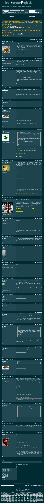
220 (30, 497)
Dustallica (5, 102)
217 (25, 497)
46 (3, 493)
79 (38, 493)
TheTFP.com (29, 22)
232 (6, 498)
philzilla (4, 305)
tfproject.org (12, 26)
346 (15, 501)
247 (28, 498)
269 (19, 499)
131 (22, 495)
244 (24, 498)
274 (27, 499)
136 (30, 495)
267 (16, 499)
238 (15, 498)
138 (33, 495)
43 (42, 492)
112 (36, 494)
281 (37, 499)
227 (40, 497)
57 (15, 493)
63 (21, 493)
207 (11, 497)
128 (18, 495)
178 (9, 496)
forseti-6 (4, 280)
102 (21, 494)
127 (16, 495)
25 (23, 492)
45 (2, 493)
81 (40, 493)
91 (8, 494)
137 (31, 495)
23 (21, 492)
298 (21, 500)
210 (15, 497)
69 (27, 493)
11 (8, 492)
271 (22, 499)
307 (34, 500)
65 (23, 493)
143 (40, 495)
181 (13, 496)
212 (18, 497)
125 (13, 495)
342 (9, 501)
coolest (5, 462)
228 (42, 497)
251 (34, 498)
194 (33, 496)
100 (18, 494)
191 (28, 496)
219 (28, 497)
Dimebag (5, 264)
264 (12, 499)
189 (25, 496)
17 (14, 492)
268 (18, 499)
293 (13, 500)
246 (27, 498)
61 (19, 493)
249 (31, 498)
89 (6, 494)
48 (5, 493)
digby (3, 60)
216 (24, 497)
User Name (27, 10)
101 (20, 494)
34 (32, 492)
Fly (3, 131)
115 (41, 494)
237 (13, 498)
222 (33, 497)
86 (3, 494)
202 (3, 497)
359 (34, 501)
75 (34, 493)
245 (25, 498)
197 (37, 496)
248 (30, 498)
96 (14, 494)
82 (41, 493)
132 (24, 495)
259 (5, 499)
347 (16, 501)
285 (2, 500)
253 (37, 498)
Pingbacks (3, 477)
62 (20, 493)
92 (9, 494)
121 (8, 495)
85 (2, 494)
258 (3, 499)
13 (10, 492)
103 (23, 494)
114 (39, 494)
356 (30, 501)
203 (5, 497)
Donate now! (11, 16)
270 (21, 499)
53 (10, 493)
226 (39, 497)
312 (42, 500)
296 (18, 500)
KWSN (4, 71)
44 (1, 493)
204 (6, 497)
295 (16, 500)
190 (27, 496)
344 (12, 501)
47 (4, 493)
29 (27, 492)
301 (25, 500)
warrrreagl (5, 43)
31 (29, 492)
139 (34, 495)
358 (33, 501)
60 (18, 493)
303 (28, 500)
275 (28, 499)
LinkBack (32, 39)
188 (24, 496)
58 (16, 493)
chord (3, 462)
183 (16, 496)
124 (12, 495)
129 (19, 495)
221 (31, 497)
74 (33, 493)
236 (12, 498)
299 (22, 500)
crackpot (4, 220)
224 (36, 497)
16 (13, 492)
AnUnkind (5, 379)
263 (11, 499)
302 (27, 500)
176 (6, 496)
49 (6, 493)
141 (37, 495)
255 (40, 498)
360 (36, 501)
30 (28, 492)
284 (42, 499)
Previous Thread (19, 464)
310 (39, 500)
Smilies (3, 473)
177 (8, 496)
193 (31, 496)
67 (25, 493)
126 (15, 495)
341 (8, 501)
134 (27, 495)
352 (24, 501)
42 (41, 492)
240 (18, 498)
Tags (3, 460)
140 (36, 495)
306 (33, 500)
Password (26, 12)
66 (24, 493)
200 (42, 496)
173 (2, 496)
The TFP (20, 34)
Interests (22, 10)
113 (38, 494)
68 (26, 493)
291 (11, 500)
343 (11, 501)
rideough (4, 314)
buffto (3, 426)
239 (16, 498)
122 (9, 495)
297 (19, 500)
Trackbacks (4, 476)
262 (9, 499)
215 (22, 497)
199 (40, 496)
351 (22, 501)
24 (22, 492)
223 (34, 497)
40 (39, 492)
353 (25, 501)
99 (17, 494)
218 (27, 497)
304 (30, 500)
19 (16, 492)
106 (27, 494)
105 (26, 494)
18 (15, 492)
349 (19, 501)
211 (16, 497)
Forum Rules (4, 479)
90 (7, 494)
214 (21, 497)
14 (11, 492)
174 (3, 496)
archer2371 (5, 434)
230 (3, 498)
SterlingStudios (19, 156)
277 (31, 499)
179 (11, 496)
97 (15, 494)
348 (18, 501)
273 (25, 499)
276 (30, 499)
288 (6, 500)
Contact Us (27, 485)
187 (22, 496)
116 (42, 494)
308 (36, 500)
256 (42, 498)
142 (39, 495)
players (10, 462)
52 (9, 493)
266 (15, 499)
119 (5, 495)
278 (33, 499)
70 (28, 493)
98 (16, 494)
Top (42, 485)
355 (28, 501)
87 (4, 494)
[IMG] (3, 474)
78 (37, 493)
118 (3, 495)
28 (26, 492)
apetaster (5, 90)
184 (18, 496)
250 (33, 498)
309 (37, 500)
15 (12, 492)
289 (8, 500)
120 (6, 495)
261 (8, 499)
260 (6, 499)
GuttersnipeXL (6, 162)
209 (13, 497)
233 (8, 498)
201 (2, 497)
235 (11, 498)
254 (39, 498)
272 (24, 499)
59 (17, 493)
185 (19, 496)
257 (2, 499)
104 (24, 494)
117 (2, 495)
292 (12, 500)
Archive (39, 485)
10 (7, 492)
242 (21, 498)
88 (5, 494)
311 (40, 500)
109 (32, 494)
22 (20, 492)
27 (25, 492)
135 (28, 495)
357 (31, 501)
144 (42, 495)
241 (19, 498)
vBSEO (25, 489)
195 (34, 496)
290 (9, 500)
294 (15, 500)
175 (5, 496)
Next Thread (25, 464)
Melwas (4, 405)
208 (12, 497)
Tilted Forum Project (33, 485)
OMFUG (4, 296)
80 (39, 493)
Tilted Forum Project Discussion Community (11, 10)
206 (9, 497)
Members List (32, 16)
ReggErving (5, 348)
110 (33, 494)
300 (24, 500)
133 (25, 495)
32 (30, 492)
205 (8, 497)
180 (12, 496)
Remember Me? (38, 11)
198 (39, 496)
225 (37, 497)
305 (31, 500)
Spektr (4, 247)
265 (13, 499)
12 (9, 492)
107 (29, 494)
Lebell (4, 200)
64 (22, 493)
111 (35, 494)
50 (7, 493)
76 (35, 493)
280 (36, 499)
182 (15, 496)
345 (13, 501)
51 (8, 493)
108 (30, 494)
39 (38, 492)
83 (42, 493)
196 (36, 496)
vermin (4, 110)
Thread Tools (38, 39)
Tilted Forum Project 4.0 (15, 27)
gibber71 (4, 238)
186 (21, 496)
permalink (39, 41)
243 (22, 498)
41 (40, 492)
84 (1, 494)
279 (34, 499)
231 (5, 498)
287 (5, 500)
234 (9, 498)
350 (21, 501)
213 (19, 497)
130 (21, 495)
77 (36, 493)
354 (27, 501)
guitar (8, 462)
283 (40, 499)
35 (33, 492)
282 (39, 499)
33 (31, 492)
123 (11, 495)
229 (2, 498)
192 (30, 496)
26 (24, 492)
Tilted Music (6, 11)
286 (3, 500)
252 (36, 498)
